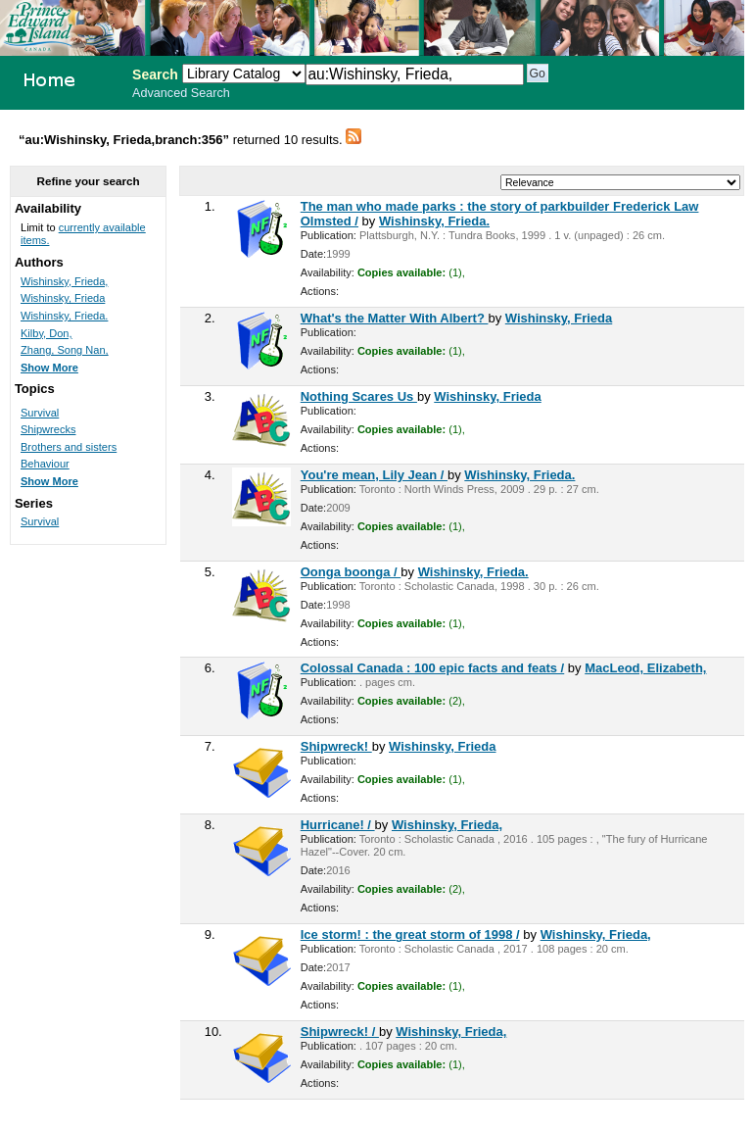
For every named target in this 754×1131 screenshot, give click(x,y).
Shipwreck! (336, 746)
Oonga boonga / (351, 572)
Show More (49, 367)
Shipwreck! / (340, 1031)
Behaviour (45, 463)
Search (155, 74)
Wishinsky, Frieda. (434, 221)
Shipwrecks (48, 429)
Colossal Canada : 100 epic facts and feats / (433, 668)
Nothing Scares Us (359, 396)
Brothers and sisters (69, 447)
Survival (40, 412)
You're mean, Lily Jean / (374, 474)
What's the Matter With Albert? (395, 318)
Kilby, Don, (46, 333)
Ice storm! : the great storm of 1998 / (410, 934)
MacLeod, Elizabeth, (645, 668)
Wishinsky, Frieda (558, 318)
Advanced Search (181, 93)
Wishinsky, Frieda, (447, 824)
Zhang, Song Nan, (65, 350)
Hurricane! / (338, 824)
